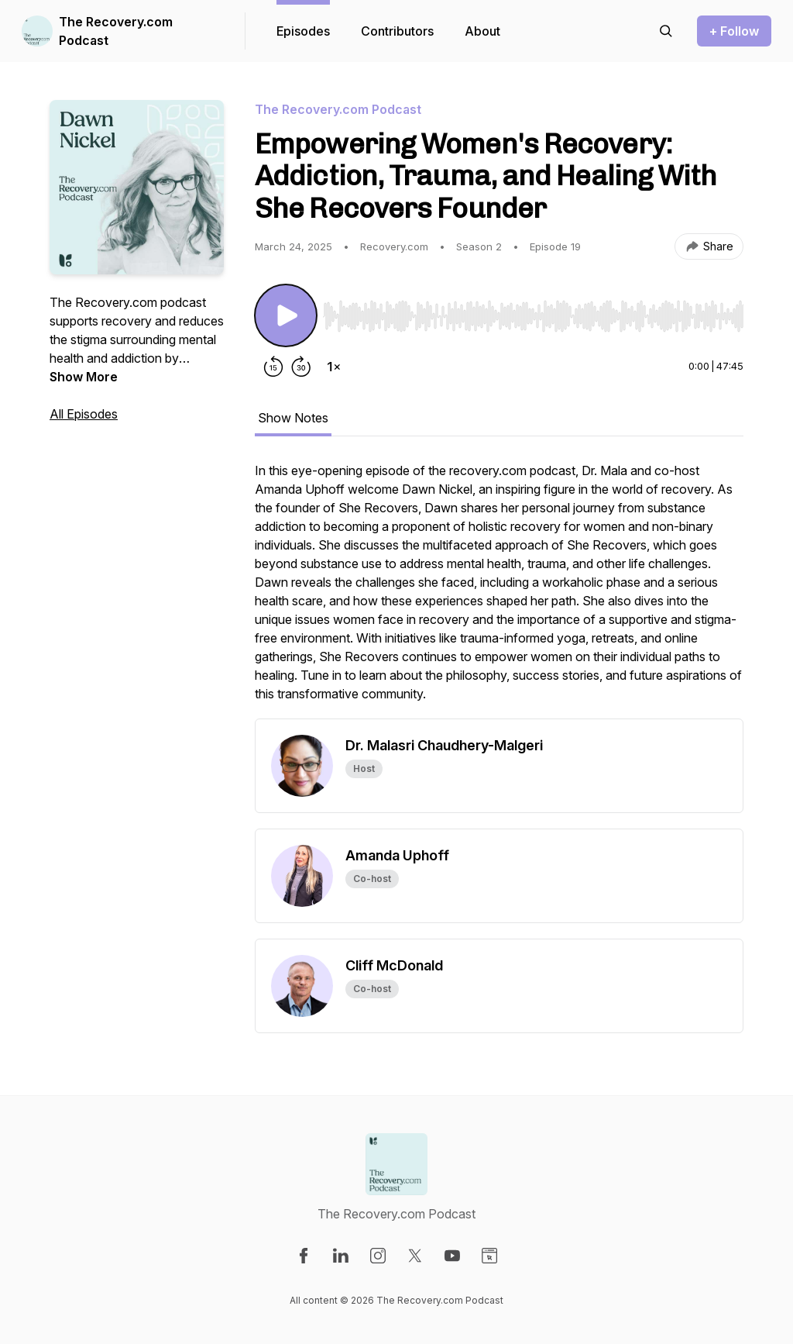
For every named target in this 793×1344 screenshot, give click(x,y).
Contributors (397, 31)
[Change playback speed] (333, 366)
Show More (84, 376)
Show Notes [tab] (293, 418)
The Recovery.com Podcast (116, 31)
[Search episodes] (666, 31)
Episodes (303, 31)
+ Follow (734, 31)
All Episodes (84, 414)
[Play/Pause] (286, 315)
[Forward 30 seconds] (301, 366)
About (482, 31)
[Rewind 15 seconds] (273, 366)
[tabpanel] (499, 590)
